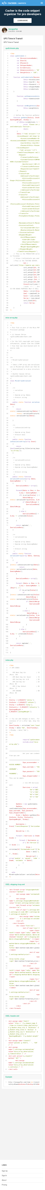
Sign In (4, 1175)
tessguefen (13, 29)
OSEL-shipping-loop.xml (15, 884)
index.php (9, 660)
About (4, 1180)
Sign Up (5, 1171)
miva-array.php (11, 318)
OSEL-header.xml (12, 1016)
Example (9, 1077)
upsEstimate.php (12, 48)
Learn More (22, 20)
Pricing (4, 1185)
